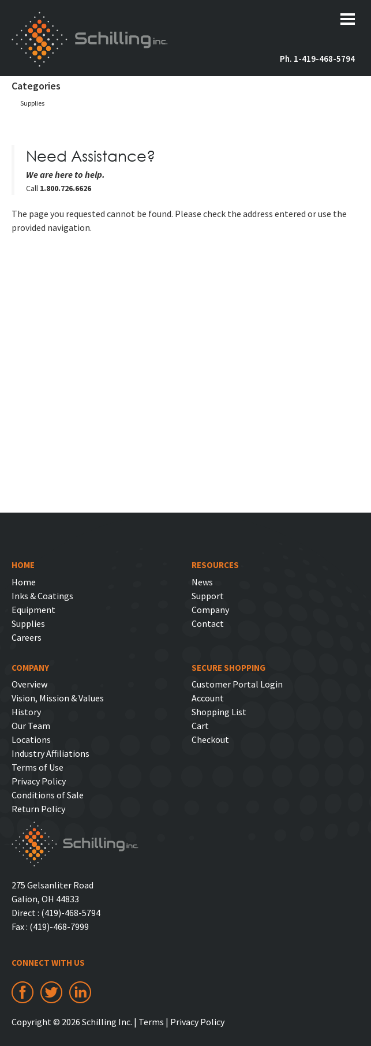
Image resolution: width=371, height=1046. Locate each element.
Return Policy (38, 809)
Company (210, 609)
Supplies (32, 103)
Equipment (33, 609)
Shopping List (219, 712)
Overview (29, 684)
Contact (208, 623)
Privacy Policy (39, 781)
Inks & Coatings (42, 596)
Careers (27, 637)
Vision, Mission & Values (58, 698)
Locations (31, 739)
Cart (200, 725)
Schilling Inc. (90, 39)
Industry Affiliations (50, 753)
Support (208, 596)
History (26, 712)
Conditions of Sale (48, 795)
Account (208, 698)
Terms (151, 1022)
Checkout (210, 739)
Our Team (31, 725)
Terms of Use (37, 767)
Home (24, 582)
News (202, 582)
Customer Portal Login (237, 684)
